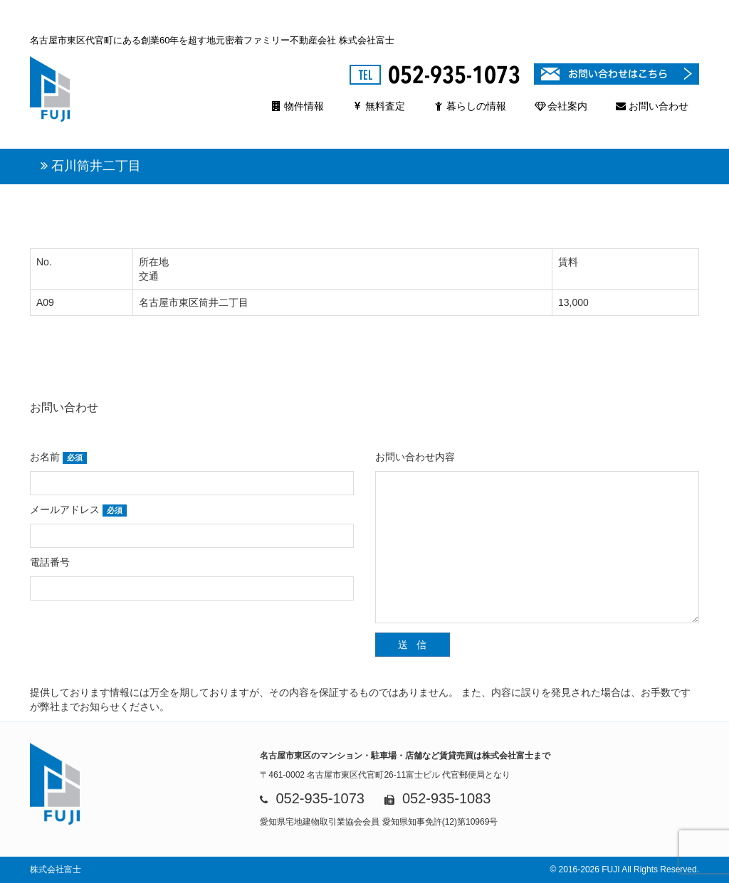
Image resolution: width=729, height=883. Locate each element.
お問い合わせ (652, 106)
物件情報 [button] (297, 106)
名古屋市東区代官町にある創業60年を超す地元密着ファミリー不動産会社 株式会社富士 (212, 40)
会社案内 (561, 106)
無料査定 (378, 106)
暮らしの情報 (470, 106)
